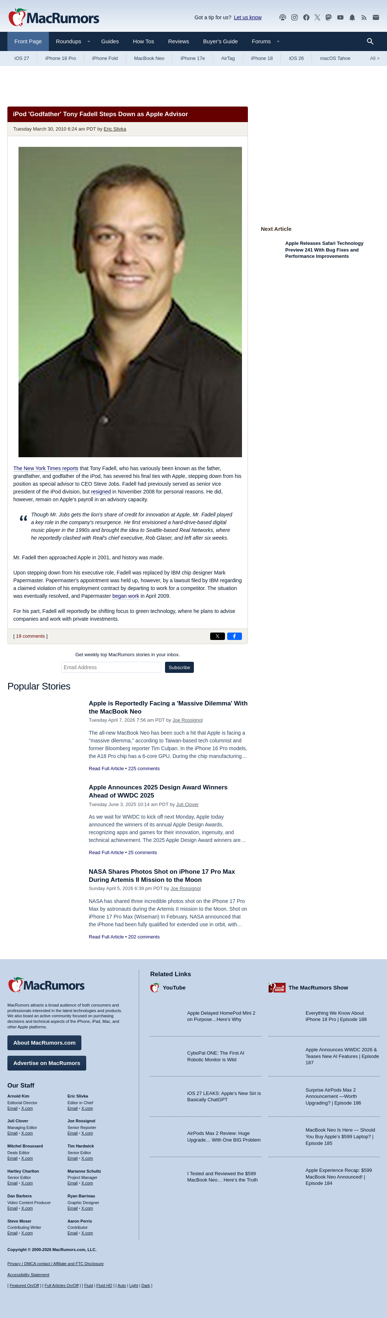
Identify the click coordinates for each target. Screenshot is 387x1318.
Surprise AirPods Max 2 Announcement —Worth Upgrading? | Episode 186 (333, 1096)
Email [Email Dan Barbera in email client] (12, 1208)
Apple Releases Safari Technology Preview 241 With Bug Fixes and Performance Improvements (324, 249)
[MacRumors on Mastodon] (328, 17)
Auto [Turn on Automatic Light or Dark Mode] (122, 1285)
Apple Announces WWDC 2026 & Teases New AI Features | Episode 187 (342, 1056)
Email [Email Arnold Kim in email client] (12, 1108)
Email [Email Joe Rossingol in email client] (73, 1133)
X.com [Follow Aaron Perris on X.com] (87, 1233)
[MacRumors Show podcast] (282, 17)
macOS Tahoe (335, 58)
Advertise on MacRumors (46, 1063)
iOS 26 (296, 58)
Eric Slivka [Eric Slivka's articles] (78, 1096)
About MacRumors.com (44, 1042)
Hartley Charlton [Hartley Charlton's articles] (23, 1171)
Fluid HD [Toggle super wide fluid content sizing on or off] (104, 1285)
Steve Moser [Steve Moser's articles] (19, 1221)
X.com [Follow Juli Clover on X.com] (27, 1133)
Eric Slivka (115, 129)
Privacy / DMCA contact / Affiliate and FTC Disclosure (55, 1263)
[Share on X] (217, 636)
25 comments (142, 852)
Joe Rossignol (187, 720)
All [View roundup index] (375, 58)
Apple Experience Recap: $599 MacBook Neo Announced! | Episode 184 (339, 1176)
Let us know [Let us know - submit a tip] (248, 17)
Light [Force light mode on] (133, 1285)
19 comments (30, 636)
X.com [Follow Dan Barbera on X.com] (27, 1208)
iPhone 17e (193, 58)
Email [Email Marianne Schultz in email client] (73, 1183)
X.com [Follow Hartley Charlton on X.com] (27, 1183)
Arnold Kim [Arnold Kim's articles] (18, 1096)
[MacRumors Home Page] (53, 18)
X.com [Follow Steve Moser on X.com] (27, 1233)
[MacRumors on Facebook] (306, 17)
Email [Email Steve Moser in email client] (12, 1233)
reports (45, 468)
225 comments (143, 768)
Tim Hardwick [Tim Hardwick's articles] (81, 1146)
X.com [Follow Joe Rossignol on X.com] (87, 1133)
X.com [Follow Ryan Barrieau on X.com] (87, 1208)
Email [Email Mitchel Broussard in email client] (12, 1158)
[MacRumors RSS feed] (364, 17)
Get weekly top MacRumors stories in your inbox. (127, 654)
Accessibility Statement (28, 1275)
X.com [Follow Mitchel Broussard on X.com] (27, 1158)
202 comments (143, 937)
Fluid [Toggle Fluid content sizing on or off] (88, 1285)
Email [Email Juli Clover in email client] (12, 1133)
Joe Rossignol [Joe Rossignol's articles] (81, 1121)
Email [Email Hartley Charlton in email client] (12, 1183)
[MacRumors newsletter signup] (376, 17)
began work (125, 596)
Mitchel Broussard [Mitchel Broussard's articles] (25, 1146)
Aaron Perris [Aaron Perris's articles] (80, 1221)
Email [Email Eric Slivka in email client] (73, 1108)
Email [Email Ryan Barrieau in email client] (73, 1208)
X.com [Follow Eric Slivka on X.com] (87, 1108)
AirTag (228, 58)
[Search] (373, 41)
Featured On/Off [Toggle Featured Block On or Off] (24, 1285)
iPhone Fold (105, 58)
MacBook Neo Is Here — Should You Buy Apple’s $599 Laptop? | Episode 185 (340, 1136)
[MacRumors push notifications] (352, 17)
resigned (101, 492)
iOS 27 (21, 58)
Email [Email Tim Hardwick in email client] (73, 1158)
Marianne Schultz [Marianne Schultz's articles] (84, 1171)
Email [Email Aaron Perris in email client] (73, 1233)
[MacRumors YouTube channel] (340, 17)
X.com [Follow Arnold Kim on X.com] (27, 1108)
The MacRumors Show (318, 987)
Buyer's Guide (220, 41)
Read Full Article (106, 768)
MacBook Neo (149, 58)
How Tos (143, 41)
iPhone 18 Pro (61, 58)
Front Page (28, 41)
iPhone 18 (262, 58)
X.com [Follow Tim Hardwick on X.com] (87, 1158)
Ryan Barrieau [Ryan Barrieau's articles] (81, 1196)
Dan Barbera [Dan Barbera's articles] (19, 1196)
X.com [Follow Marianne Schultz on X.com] (87, 1183)
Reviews (178, 41)
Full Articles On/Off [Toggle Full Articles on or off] (62, 1285)
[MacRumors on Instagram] (294, 17)
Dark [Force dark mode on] (145, 1285)
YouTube (174, 987)
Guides (110, 41)
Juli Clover (187, 804)
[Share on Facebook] (234, 636)
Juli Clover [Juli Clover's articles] (17, 1121)
